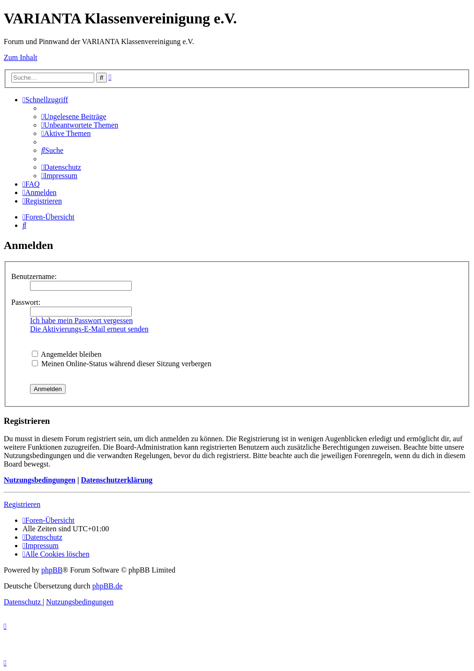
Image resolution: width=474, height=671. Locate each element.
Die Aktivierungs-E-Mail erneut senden (89, 329)
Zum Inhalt (21, 57)
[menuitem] (73, 117)
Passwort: (25, 302)
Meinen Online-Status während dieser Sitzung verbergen (121, 364)
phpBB (51, 570)
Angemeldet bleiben (66, 354)
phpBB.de (107, 586)
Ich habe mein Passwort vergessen (81, 320)
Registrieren (22, 504)
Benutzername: (34, 276)
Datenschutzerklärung (116, 480)
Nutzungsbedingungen (39, 480)
